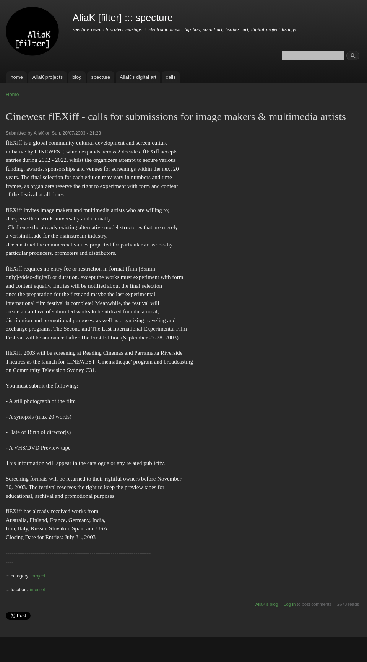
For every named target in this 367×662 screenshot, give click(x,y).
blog (77, 77)
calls (170, 77)
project (38, 576)
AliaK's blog (266, 604)
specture (100, 77)
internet (37, 589)
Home (12, 94)
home (16, 77)
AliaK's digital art (138, 77)
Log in (290, 604)
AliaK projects (47, 77)
